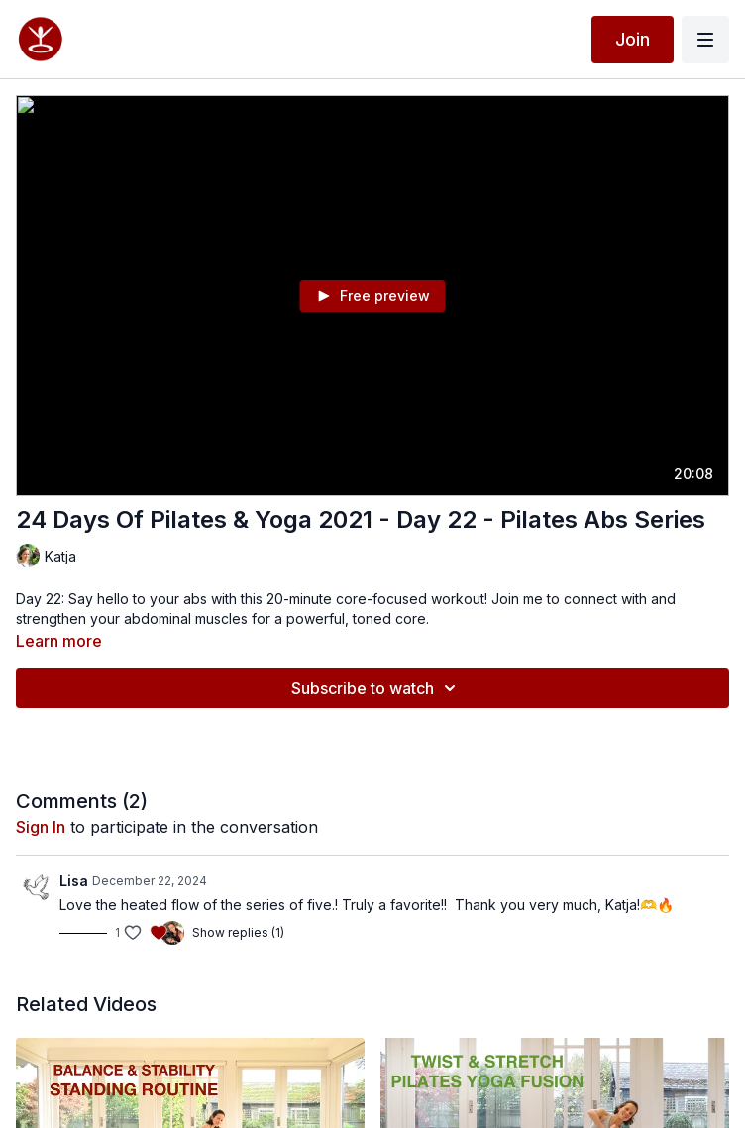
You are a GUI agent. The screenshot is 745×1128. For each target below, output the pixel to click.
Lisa (73, 880)
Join (632, 39)
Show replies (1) (238, 932)
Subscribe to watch (376, 688)
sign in (40, 827)
